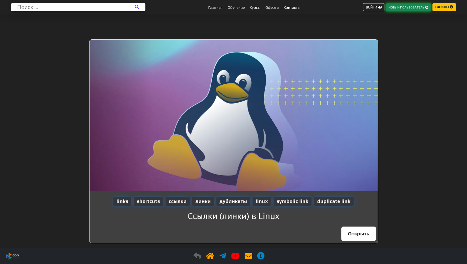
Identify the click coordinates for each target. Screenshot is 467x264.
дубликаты (233, 201)
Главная (215, 7)
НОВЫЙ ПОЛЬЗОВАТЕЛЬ (408, 7)
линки (203, 201)
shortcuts (148, 201)
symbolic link (292, 201)
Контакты (292, 7)
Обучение (236, 7)
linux (262, 201)
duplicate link (333, 201)
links (122, 201)
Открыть (358, 234)
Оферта (272, 7)
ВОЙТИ (374, 7)
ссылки (178, 201)
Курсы (255, 7)
